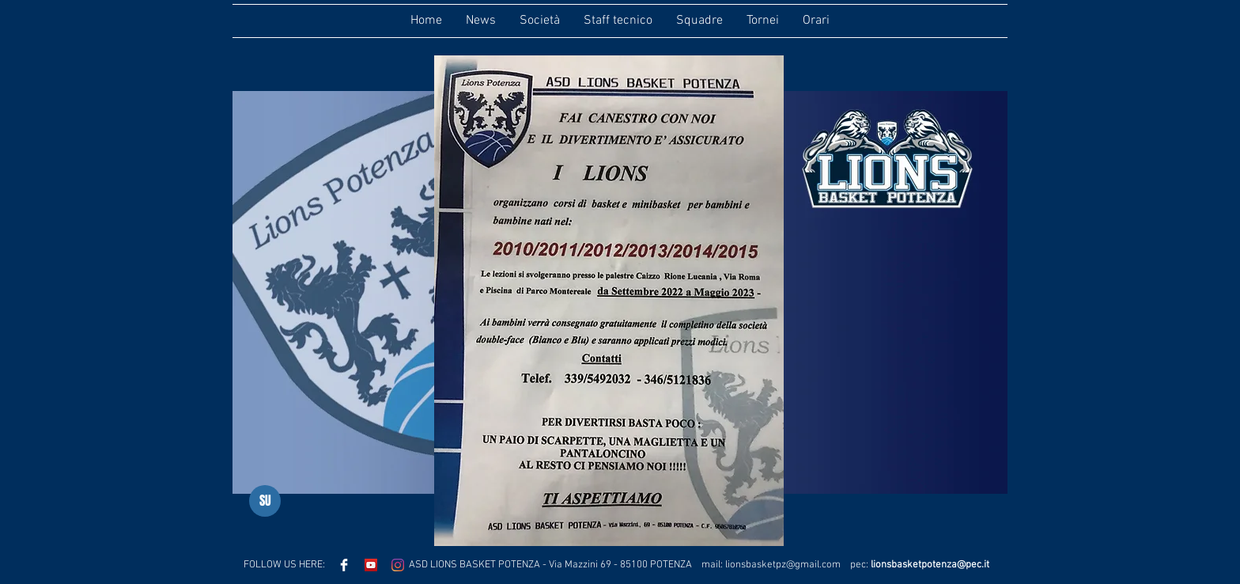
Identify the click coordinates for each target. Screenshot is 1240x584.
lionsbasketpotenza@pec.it (930, 565)
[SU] (265, 501)
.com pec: (845, 565)
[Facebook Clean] (344, 565)
